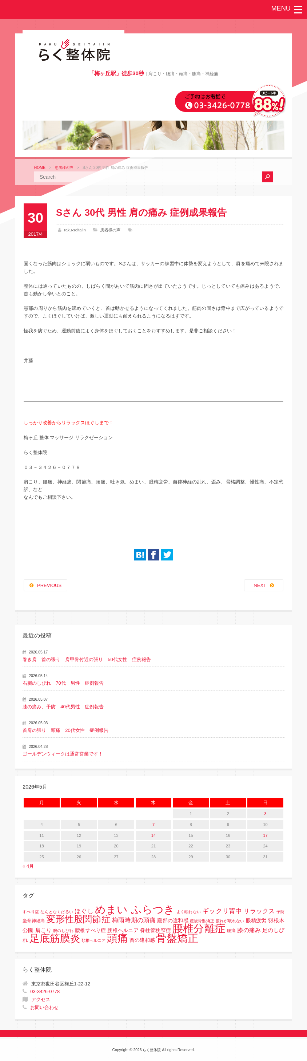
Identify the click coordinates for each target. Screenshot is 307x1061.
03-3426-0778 (45, 991)
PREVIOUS (49, 585)
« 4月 (28, 866)
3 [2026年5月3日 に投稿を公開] (265, 813)
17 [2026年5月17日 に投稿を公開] (265, 835)
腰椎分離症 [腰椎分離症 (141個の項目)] (199, 928)
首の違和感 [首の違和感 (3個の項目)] (142, 940)
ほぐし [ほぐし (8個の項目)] (84, 911)
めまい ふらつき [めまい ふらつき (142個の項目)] (135, 909)
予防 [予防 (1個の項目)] (280, 912)
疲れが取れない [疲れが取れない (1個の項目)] (230, 921)
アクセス (40, 999)
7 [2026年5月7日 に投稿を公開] (153, 824)
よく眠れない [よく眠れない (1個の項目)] (188, 912)
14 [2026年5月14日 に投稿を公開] (153, 835)
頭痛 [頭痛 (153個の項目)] (117, 938)
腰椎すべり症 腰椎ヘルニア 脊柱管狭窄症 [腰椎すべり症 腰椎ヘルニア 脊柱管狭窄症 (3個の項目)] (123, 930)
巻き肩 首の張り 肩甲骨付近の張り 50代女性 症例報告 (87, 659)
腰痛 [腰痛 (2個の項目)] (231, 930)
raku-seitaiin (75, 230)
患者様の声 (64, 168)
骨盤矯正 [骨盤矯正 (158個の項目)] (177, 938)
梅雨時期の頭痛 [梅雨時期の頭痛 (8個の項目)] (134, 920)
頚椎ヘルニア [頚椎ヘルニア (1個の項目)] (93, 940)
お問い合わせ (44, 1007)
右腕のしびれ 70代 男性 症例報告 (63, 683)
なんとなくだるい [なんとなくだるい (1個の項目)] (56, 912)
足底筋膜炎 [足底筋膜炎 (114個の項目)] (54, 938)
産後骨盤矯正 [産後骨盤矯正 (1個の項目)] (202, 921)
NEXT (260, 585)
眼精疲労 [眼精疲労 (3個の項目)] (256, 920)
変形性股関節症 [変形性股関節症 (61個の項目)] (78, 919)
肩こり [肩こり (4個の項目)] (43, 930)
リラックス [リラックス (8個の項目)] (259, 911)
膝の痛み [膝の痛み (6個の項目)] (249, 930)
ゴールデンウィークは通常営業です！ (63, 754)
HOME (39, 168)
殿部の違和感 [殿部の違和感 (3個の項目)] (172, 920)
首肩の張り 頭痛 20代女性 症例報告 (65, 730)
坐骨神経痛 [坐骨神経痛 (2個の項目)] (34, 920)
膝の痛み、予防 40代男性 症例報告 (63, 706)
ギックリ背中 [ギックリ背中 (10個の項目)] (222, 911)
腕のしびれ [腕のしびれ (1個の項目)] (63, 930)
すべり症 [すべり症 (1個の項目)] (31, 912)
